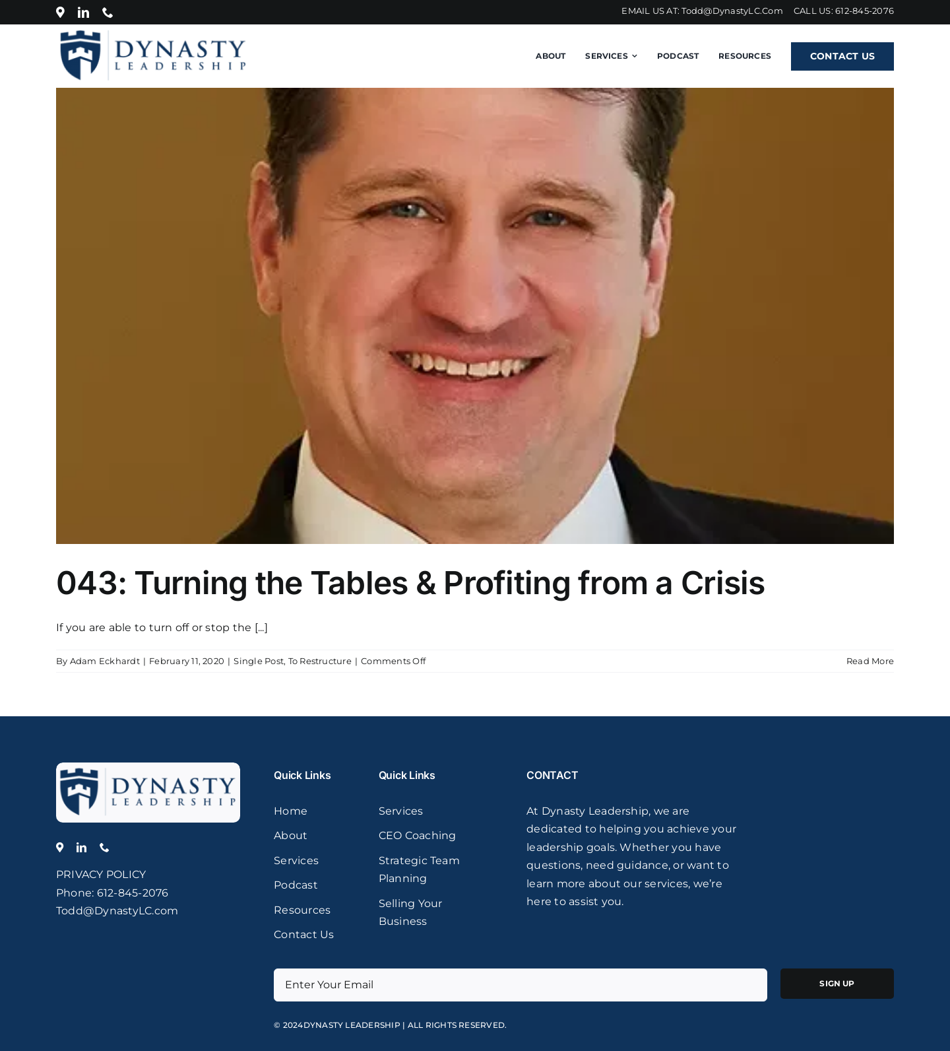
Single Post (259, 661)
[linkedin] (83, 12)
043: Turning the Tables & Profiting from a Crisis (410, 582)
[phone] (107, 12)
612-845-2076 (864, 10)
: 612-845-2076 (130, 893)
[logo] (148, 767)
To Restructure (320, 661)
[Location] (60, 12)
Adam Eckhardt (105, 661)
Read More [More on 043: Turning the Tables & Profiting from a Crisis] (870, 661)
